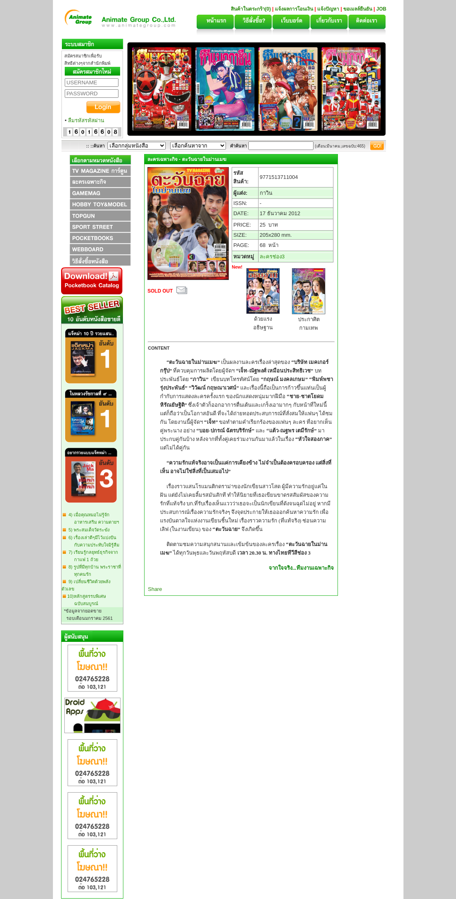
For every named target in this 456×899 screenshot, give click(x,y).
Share (155, 589)
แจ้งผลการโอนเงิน (294, 9)
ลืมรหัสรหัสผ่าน (86, 120)
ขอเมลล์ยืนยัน (357, 9)
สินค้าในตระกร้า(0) (251, 9)
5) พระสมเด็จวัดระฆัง (88, 529)
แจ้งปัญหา (328, 9)
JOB (381, 9)
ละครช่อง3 (272, 256)
